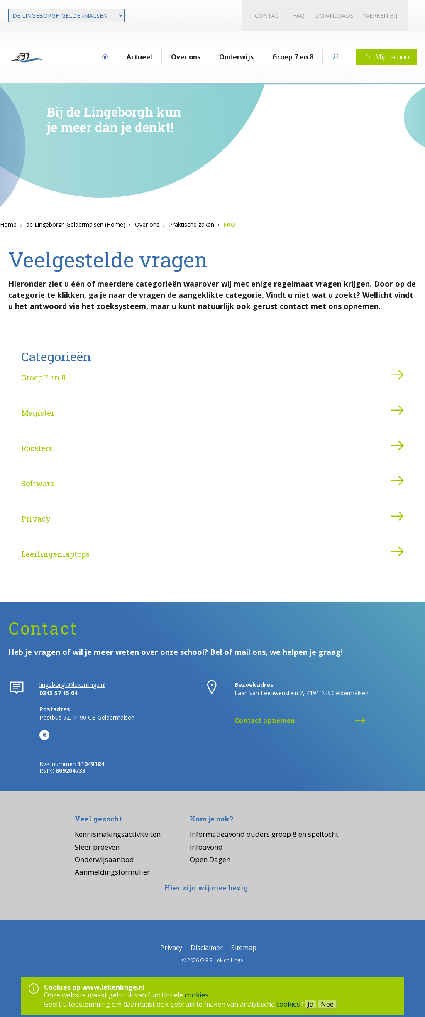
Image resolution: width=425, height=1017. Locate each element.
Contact (269, 16)
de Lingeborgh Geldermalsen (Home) (75, 224)
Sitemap (243, 947)
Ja (310, 1004)
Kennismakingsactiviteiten (118, 834)
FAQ (299, 16)
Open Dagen (210, 859)
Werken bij (380, 16)
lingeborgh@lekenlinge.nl (72, 685)
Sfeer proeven (97, 847)
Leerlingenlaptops (55, 554)
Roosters (36, 448)
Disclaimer (207, 947)
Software (37, 483)
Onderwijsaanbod (104, 859)
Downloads (334, 16)
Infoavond (206, 847)
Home (8, 224)
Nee (327, 1004)
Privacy (36, 519)
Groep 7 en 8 (43, 377)
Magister (37, 413)
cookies (196, 995)
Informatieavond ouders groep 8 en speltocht (264, 834)
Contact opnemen (264, 720)
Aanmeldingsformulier (112, 872)
